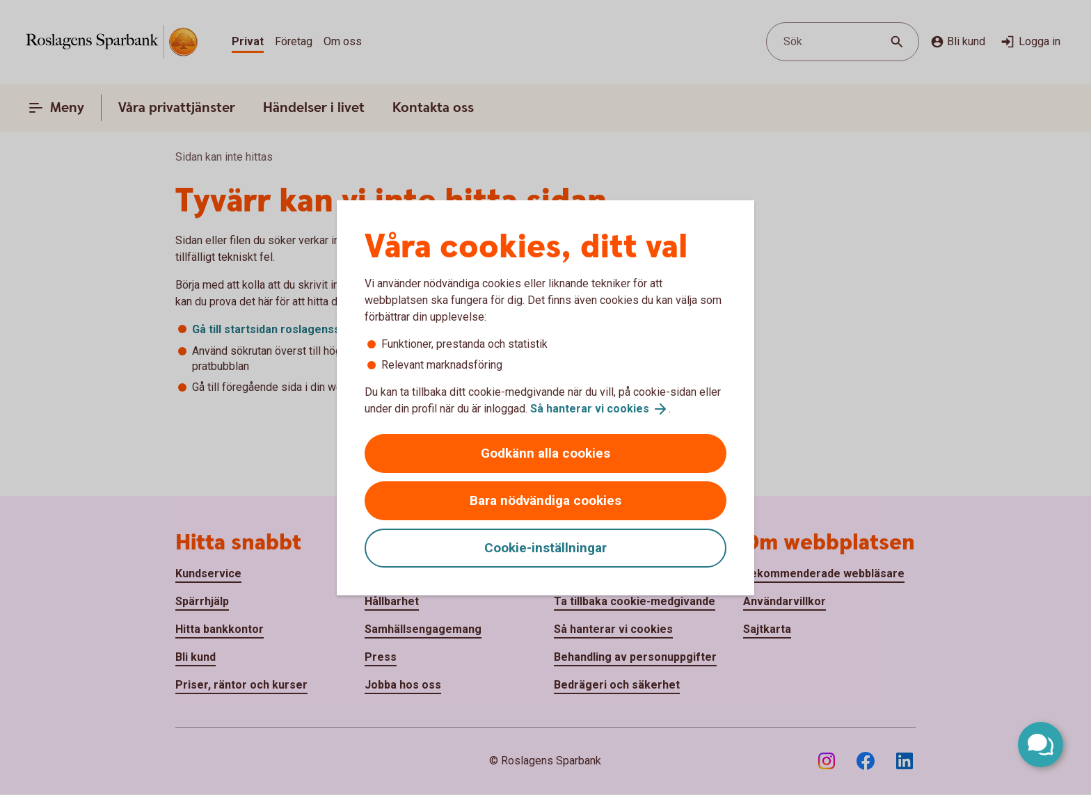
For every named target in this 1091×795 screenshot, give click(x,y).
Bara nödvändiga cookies (545, 500)
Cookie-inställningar (545, 548)
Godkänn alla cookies (545, 453)
